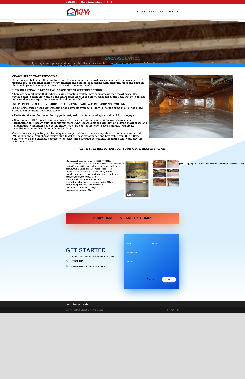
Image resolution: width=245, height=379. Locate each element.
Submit (168, 279)
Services (156, 12)
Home (141, 12)
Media (174, 12)
